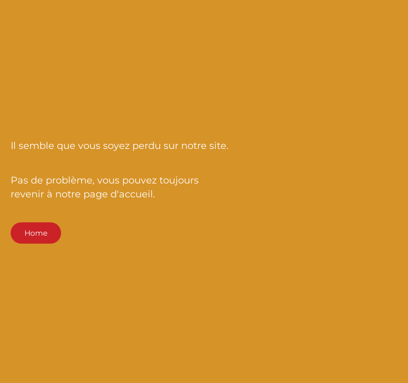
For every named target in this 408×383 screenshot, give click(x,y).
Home (35, 233)
